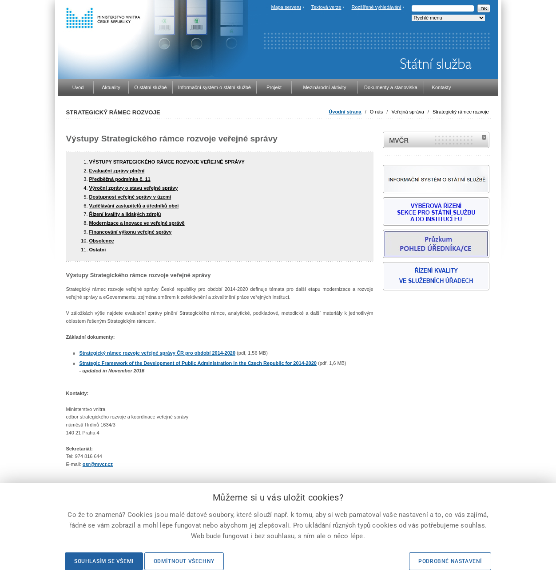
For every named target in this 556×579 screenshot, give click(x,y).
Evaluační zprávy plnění (117, 170)
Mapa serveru (286, 7)
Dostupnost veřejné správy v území (130, 197)
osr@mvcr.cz (98, 464)
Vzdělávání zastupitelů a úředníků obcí (134, 205)
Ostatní (97, 249)
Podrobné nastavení (450, 561)
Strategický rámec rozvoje (461, 111)
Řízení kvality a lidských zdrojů (125, 214)
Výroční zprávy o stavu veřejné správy (133, 188)
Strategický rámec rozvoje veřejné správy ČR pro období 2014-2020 (157, 353)
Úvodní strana (345, 111)
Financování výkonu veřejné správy (130, 232)
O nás (376, 111)
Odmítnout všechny (184, 561)
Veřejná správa (407, 111)
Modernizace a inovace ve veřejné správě (137, 223)
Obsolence (101, 240)
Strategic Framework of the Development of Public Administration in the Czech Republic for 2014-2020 (198, 363)
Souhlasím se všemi (104, 561)
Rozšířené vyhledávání (376, 7)
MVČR (436, 140)
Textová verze (326, 7)
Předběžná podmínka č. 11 (120, 179)
